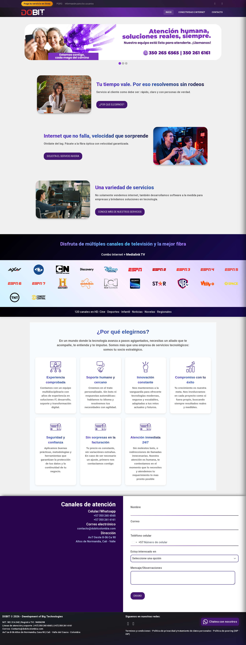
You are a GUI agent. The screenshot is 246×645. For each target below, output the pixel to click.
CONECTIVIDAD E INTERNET (191, 12)
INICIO (169, 12)
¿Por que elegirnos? (111, 104)
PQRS (59, 3)
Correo (135, 521)
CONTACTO (217, 12)
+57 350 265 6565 (105, 515)
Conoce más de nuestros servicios (120, 211)
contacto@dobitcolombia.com (96, 528)
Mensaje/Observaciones (146, 567)
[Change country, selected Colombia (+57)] (137, 542)
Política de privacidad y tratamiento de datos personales (181, 631)
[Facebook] (215, 4)
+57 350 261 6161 (105, 519)
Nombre (136, 507)
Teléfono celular (141, 535)
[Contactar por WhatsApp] (220, 622)
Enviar (138, 595)
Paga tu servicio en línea (37, 3)
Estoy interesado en (143, 551)
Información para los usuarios (79, 3)
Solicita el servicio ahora (63, 156)
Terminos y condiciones (137, 631)
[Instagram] (222, 4)
